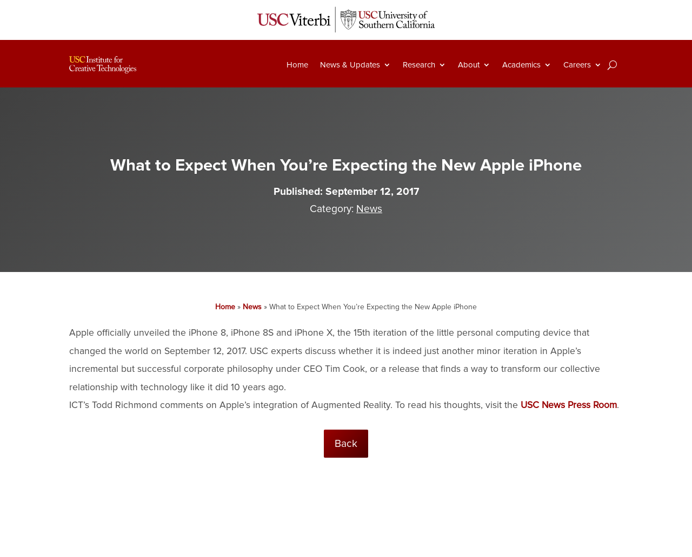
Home (297, 65)
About (469, 65)
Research (419, 65)
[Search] (612, 64)
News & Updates (350, 65)
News (369, 208)
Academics (521, 65)
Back (346, 443)
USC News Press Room (569, 405)
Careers (577, 65)
